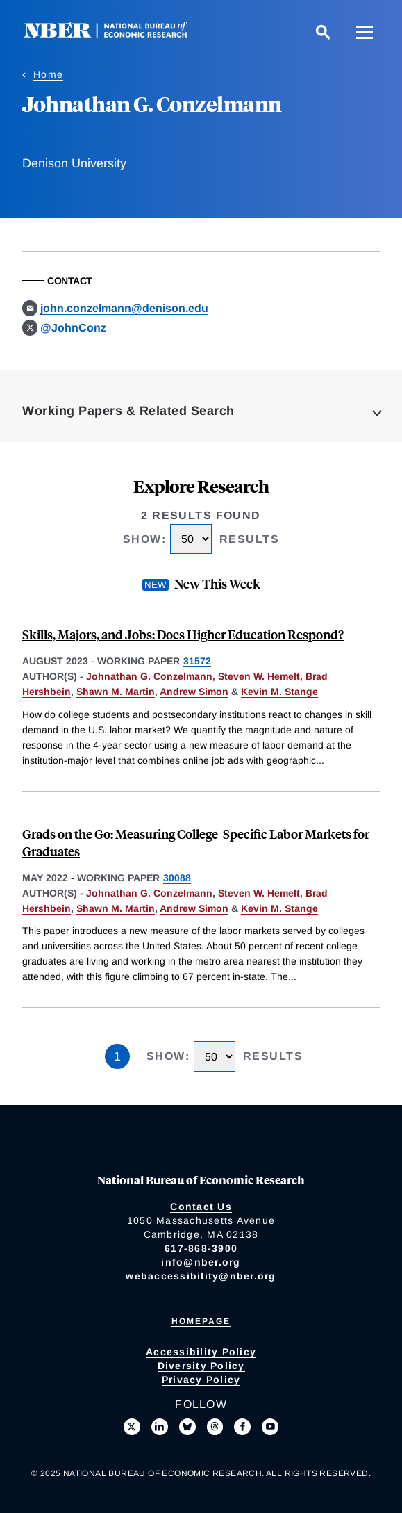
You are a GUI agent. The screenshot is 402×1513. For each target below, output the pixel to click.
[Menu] (364, 32)
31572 (197, 660)
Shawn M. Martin (115, 691)
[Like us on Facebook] (242, 1426)
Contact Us (201, 1206)
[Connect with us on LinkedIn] (159, 1426)
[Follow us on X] (132, 1426)
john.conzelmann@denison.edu (124, 308)
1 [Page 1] (117, 1056)
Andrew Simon (194, 691)
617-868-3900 (201, 1248)
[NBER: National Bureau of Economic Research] (116, 34)
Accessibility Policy (201, 1351)
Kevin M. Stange (279, 691)
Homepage (201, 1321)
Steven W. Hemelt (259, 676)
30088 (177, 877)
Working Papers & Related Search (128, 411)
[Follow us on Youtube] (270, 1426)
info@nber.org (200, 1262)
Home (48, 74)
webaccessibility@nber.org (201, 1276)
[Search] (323, 32)
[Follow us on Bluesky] (187, 1426)
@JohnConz (73, 328)
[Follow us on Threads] (215, 1426)
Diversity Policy (201, 1365)
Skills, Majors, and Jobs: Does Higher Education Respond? (183, 634)
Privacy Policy (201, 1379)
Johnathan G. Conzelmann (149, 676)
